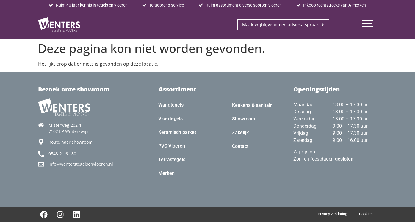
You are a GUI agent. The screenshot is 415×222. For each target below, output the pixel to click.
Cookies (366, 214)
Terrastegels (171, 159)
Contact (240, 146)
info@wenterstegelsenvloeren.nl (80, 164)
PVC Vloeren (171, 146)
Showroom (243, 119)
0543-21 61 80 (62, 153)
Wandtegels (171, 105)
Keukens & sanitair (252, 105)
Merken (166, 173)
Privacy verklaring (332, 214)
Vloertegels (170, 118)
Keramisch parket (177, 132)
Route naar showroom (70, 142)
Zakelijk (240, 132)
